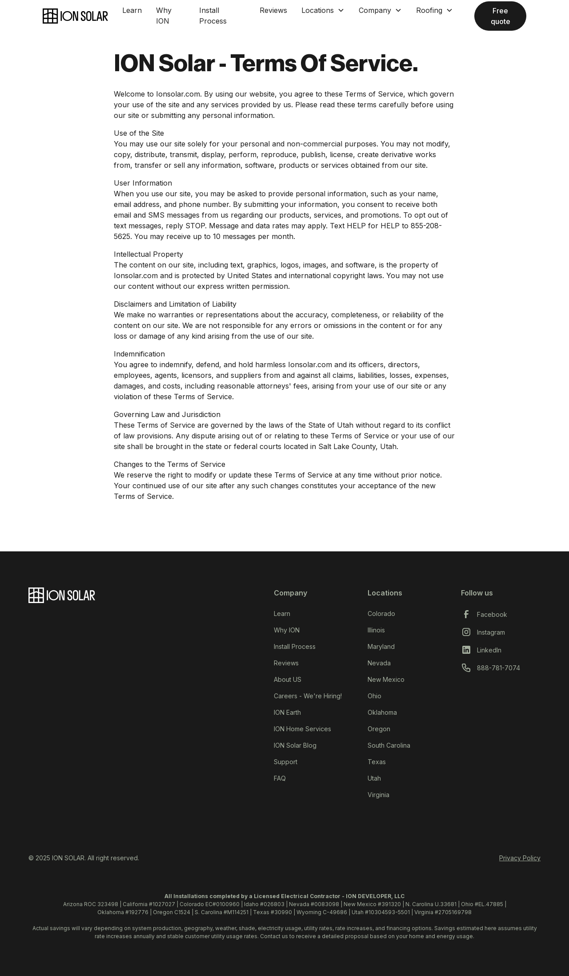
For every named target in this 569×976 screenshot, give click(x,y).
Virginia (378, 794)
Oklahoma (382, 712)
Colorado (381, 613)
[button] (323, 10)
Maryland (381, 646)
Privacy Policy (520, 858)
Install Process (213, 15)
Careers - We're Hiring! (308, 696)
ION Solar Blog (295, 745)
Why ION (164, 15)
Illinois (376, 630)
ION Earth (287, 712)
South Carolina (389, 745)
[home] (75, 16)
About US (287, 679)
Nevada (379, 663)
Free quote (500, 16)
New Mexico (386, 679)
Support (285, 761)
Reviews (273, 10)
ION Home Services (302, 729)
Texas (377, 761)
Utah (374, 778)
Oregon (379, 729)
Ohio (374, 696)
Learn (132, 10)
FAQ (280, 778)
